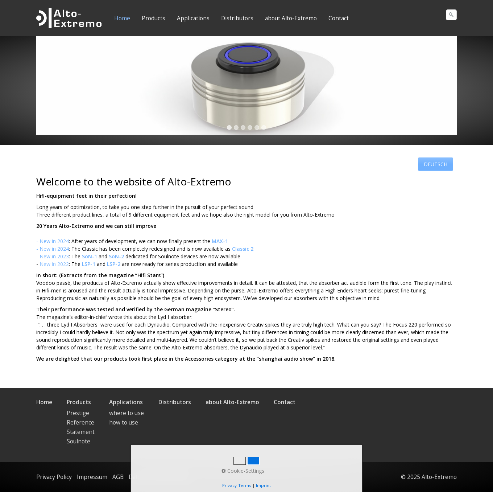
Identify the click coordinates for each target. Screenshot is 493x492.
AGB (118, 477)
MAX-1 (220, 241)
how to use (123, 422)
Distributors (237, 18)
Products (153, 18)
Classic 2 (242, 248)
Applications (193, 18)
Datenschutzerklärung (158, 477)
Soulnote (78, 441)
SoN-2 (116, 256)
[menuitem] (122, 18)
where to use (126, 413)
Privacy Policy (54, 477)
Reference (80, 422)
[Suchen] (451, 15)
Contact (338, 18)
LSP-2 (113, 264)
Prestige (78, 413)
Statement (81, 432)
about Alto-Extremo (291, 18)
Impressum (92, 477)
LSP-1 (88, 264)
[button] (435, 164)
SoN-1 (89, 256)
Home (122, 18)
